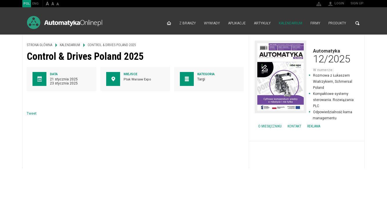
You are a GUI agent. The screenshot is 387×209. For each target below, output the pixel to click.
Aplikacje (237, 23)
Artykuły (262, 23)
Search (357, 23)
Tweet (32, 113)
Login (339, 3)
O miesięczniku (270, 126)
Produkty (337, 23)
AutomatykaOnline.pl (64, 22)
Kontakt (294, 126)
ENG (35, 4)
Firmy (315, 23)
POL (26, 4)
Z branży (187, 23)
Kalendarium (290, 23)
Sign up (357, 3)
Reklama (313, 126)
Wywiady (212, 23)
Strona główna (169, 23)
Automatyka (307, 55)
